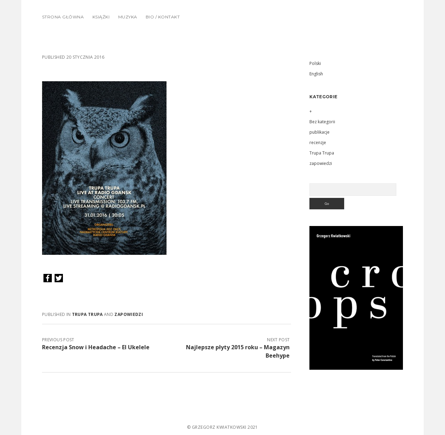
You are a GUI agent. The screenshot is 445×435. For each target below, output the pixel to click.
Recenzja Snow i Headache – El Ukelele (95, 347)
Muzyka (127, 16)
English (316, 74)
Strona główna (63, 16)
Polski (315, 63)
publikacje (319, 132)
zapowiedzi (128, 314)
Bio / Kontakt (163, 16)
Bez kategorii (322, 122)
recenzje (317, 142)
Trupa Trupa (87, 314)
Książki (101, 16)
